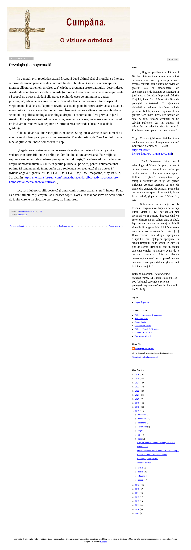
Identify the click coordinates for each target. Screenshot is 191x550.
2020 (137, 399)
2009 (137, 513)
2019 (137, 403)
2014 (137, 493)
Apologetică (22, 214)
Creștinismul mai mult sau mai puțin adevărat (156, 442)
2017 (137, 411)
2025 (137, 378)
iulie (140, 435)
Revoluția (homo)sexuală (147, 458)
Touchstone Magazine (144, 336)
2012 (137, 501)
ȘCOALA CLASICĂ (143, 333)
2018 (137, 407)
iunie (140, 439)
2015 (137, 489)
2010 (137, 509)
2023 (137, 387)
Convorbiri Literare (143, 325)
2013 (137, 497)
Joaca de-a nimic (144, 463)
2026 (137, 374)
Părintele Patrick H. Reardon (147, 329)
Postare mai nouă (17, 226)
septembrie (142, 427)
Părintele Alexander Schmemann (148, 315)
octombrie (142, 423)
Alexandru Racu (141, 318)
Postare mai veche (116, 226)
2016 (137, 485)
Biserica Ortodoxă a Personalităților (152, 454)
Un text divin (142, 446)
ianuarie (141, 480)
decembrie (142, 414)
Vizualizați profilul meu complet (145, 357)
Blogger (103, 541)
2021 (137, 395)
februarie (142, 476)
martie (141, 472)
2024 (137, 383)
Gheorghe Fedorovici (144, 348)
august (141, 431)
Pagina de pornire (66, 226)
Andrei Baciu (140, 322)
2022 (137, 391)
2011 (137, 505)
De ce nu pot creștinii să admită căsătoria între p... (158, 450)
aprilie (141, 468)
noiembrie (142, 418)
